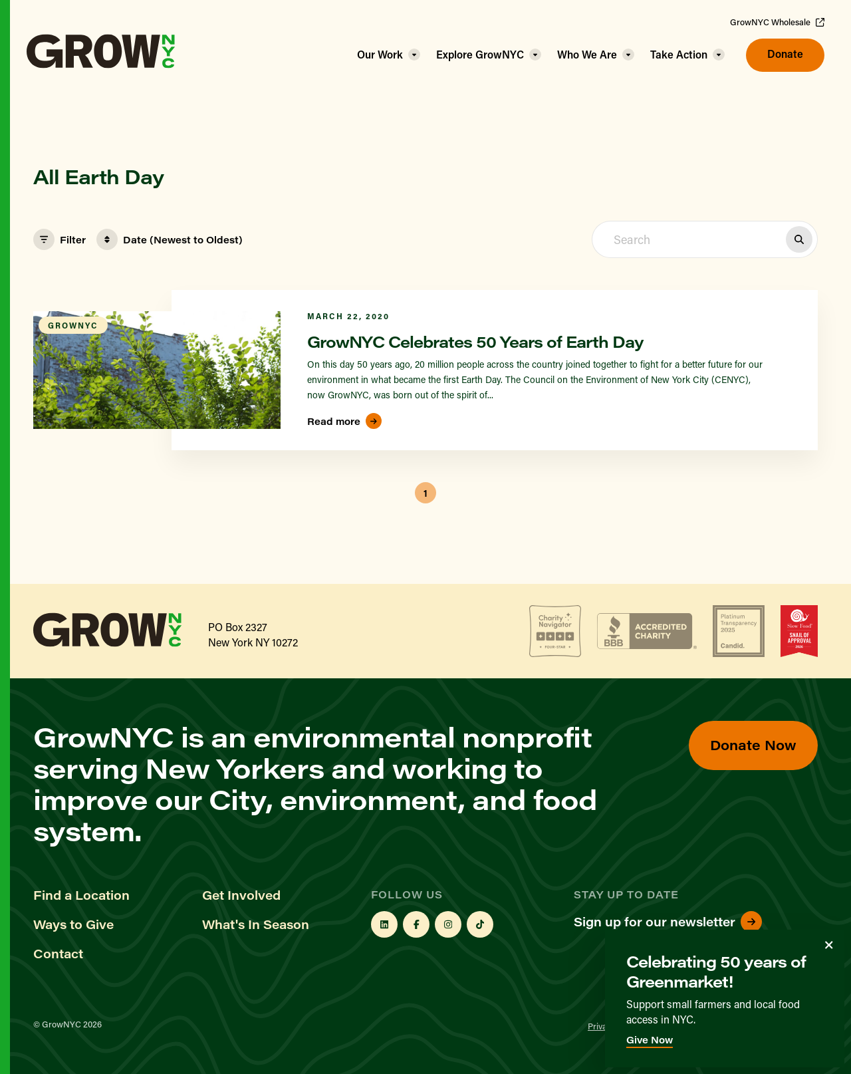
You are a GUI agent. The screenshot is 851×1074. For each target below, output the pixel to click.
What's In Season (255, 924)
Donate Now (753, 744)
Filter (59, 239)
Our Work (380, 54)
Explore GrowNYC (480, 54)
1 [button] (425, 493)
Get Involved (241, 895)
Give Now (649, 1039)
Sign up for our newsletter (668, 921)
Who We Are (587, 54)
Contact (58, 953)
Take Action (678, 54)
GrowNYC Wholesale (777, 22)
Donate (785, 54)
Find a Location (81, 895)
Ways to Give (73, 924)
